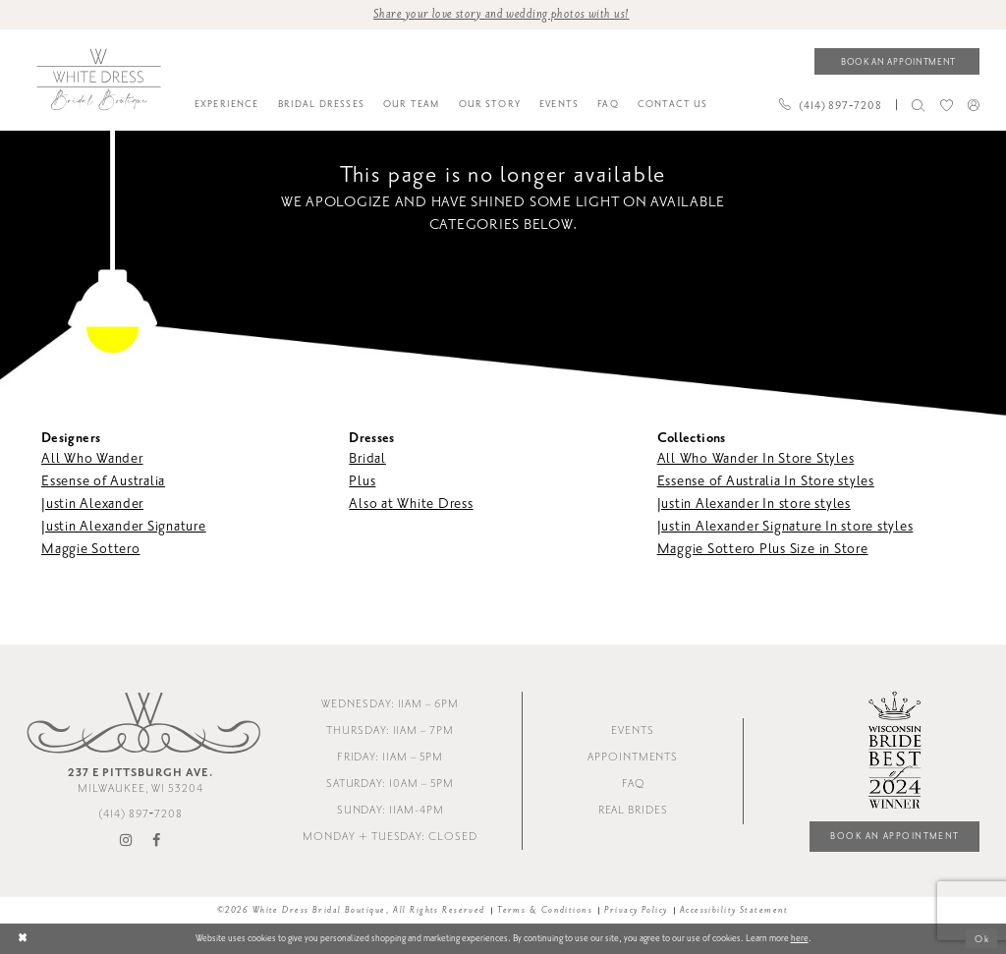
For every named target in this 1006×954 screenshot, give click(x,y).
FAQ (633, 783)
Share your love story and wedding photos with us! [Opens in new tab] (501, 14)
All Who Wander (92, 458)
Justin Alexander (92, 503)
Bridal (367, 458)
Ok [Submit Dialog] (982, 939)
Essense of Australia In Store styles (765, 481)
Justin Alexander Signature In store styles (785, 526)
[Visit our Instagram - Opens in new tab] (127, 841)
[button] (973, 104)
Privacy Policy (635, 910)
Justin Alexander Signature (123, 526)
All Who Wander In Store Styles (756, 458)
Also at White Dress (411, 503)
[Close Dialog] (22, 939)
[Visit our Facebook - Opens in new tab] (156, 841)
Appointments (632, 757)
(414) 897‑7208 (140, 814)
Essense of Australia (103, 481)
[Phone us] (830, 105)
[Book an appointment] (896, 61)
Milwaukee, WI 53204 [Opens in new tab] (140, 780)
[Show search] (918, 105)
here (800, 938)
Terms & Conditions (544, 910)
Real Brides (633, 810)
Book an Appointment (894, 836)
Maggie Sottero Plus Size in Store (762, 548)
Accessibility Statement (734, 910)
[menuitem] (226, 105)
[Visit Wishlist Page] (946, 105)
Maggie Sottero (90, 548)
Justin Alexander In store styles (754, 503)
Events (632, 730)
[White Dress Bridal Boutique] (98, 79)
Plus (362, 481)
